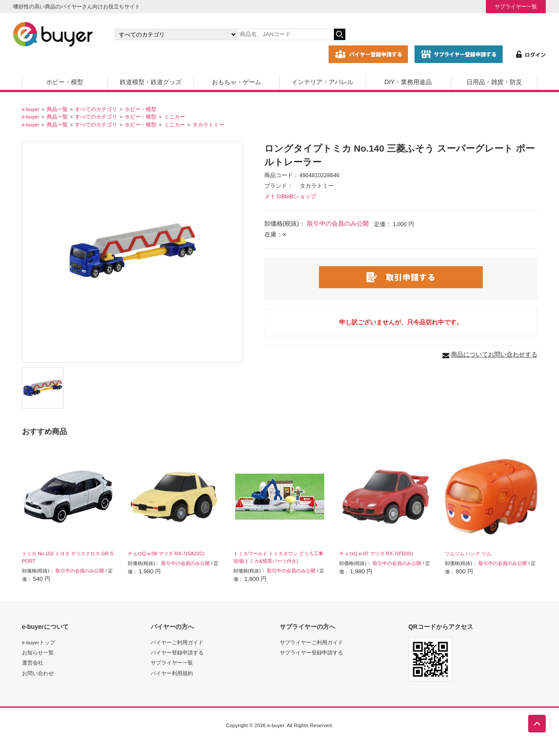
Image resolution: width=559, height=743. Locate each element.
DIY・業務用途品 (408, 81)
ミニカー (174, 116)
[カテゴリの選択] (176, 34)
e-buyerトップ (38, 642)
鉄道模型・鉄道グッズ (150, 81)
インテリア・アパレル (322, 81)
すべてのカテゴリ (96, 109)
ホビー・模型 (64, 81)
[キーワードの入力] (285, 34)
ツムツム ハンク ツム (468, 553)
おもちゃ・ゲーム (236, 81)
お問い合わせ (38, 673)
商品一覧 (57, 109)
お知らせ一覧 (38, 652)
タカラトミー (208, 124)
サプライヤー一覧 (516, 6)
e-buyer (30, 109)
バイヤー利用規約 (172, 673)
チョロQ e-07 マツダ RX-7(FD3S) (376, 553)
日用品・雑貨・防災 (494, 81)
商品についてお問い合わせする (494, 354)
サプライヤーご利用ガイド (311, 642)
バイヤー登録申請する (177, 652)
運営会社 (32, 662)
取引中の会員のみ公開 (338, 223)
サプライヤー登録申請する (311, 652)
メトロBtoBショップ (290, 196)
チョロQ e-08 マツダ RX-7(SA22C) (166, 553)
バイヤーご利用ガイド (177, 642)
